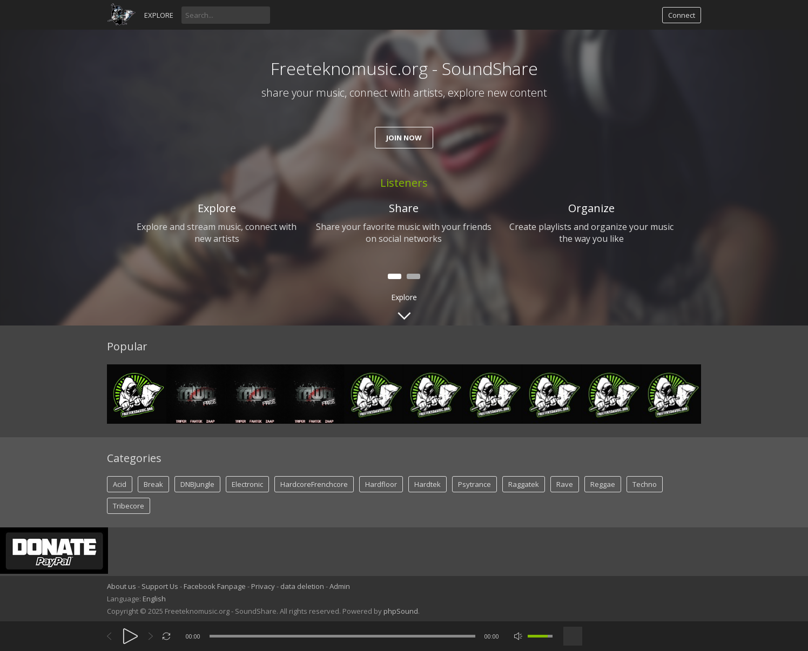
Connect (681, 15)
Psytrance (474, 484)
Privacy (263, 586)
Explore (158, 15)
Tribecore (128, 506)
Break (153, 484)
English (154, 598)
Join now (404, 138)
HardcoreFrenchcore (314, 484)
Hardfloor (381, 484)
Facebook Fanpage (215, 586)
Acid (119, 484)
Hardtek (427, 484)
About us (121, 586)
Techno (644, 484)
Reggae (602, 484)
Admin (339, 586)
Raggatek (523, 484)
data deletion (302, 586)
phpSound (400, 611)
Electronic (247, 484)
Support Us (160, 586)
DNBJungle (197, 484)
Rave (564, 484)
